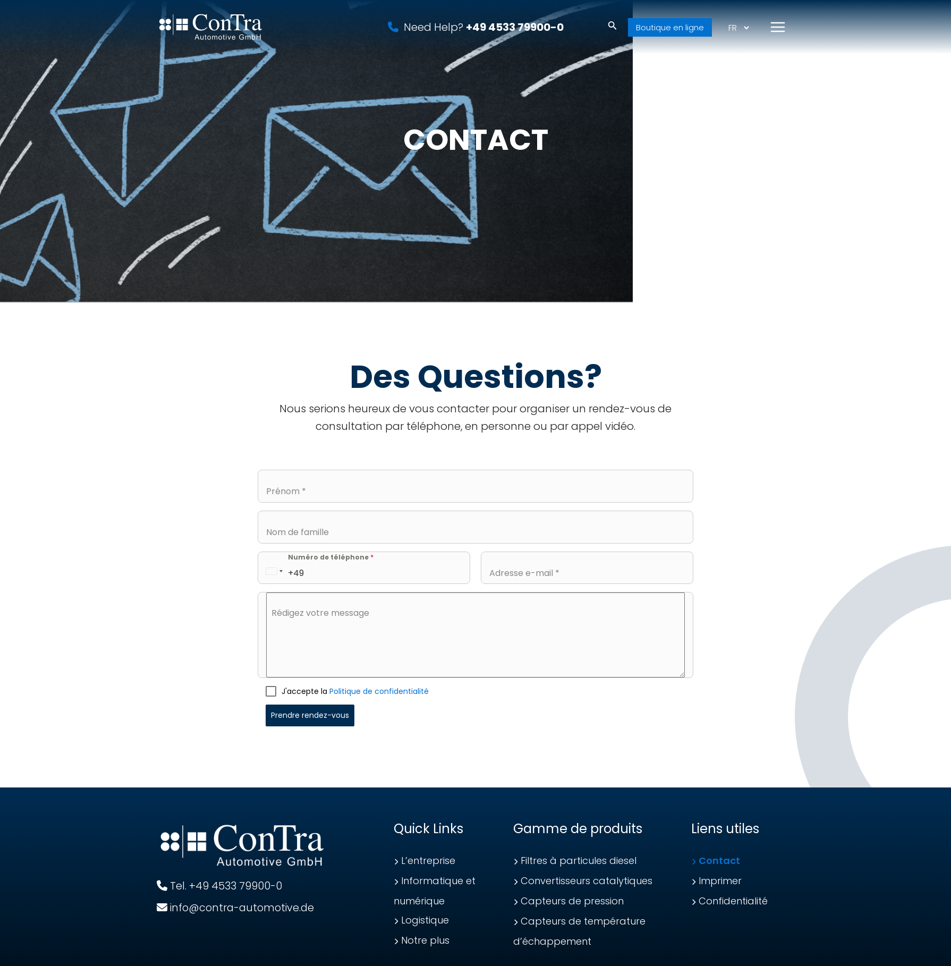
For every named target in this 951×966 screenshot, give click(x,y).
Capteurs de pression (572, 901)
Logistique (425, 920)
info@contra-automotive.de (238, 907)
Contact (719, 860)
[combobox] (274, 571)
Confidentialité (733, 901)
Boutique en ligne (670, 30)
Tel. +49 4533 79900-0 (220, 885)
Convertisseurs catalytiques (586, 880)
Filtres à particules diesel (578, 860)
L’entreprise (428, 860)
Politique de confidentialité (379, 691)
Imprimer (720, 880)
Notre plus (425, 940)
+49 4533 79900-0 (515, 29)
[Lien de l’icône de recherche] (612, 30)
